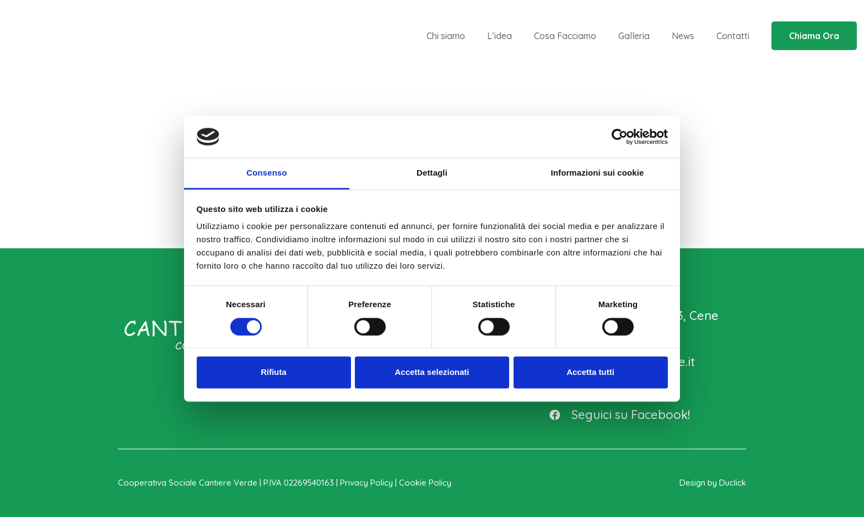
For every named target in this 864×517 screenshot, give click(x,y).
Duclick (732, 482)
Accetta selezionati (432, 372)
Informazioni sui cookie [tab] (597, 173)
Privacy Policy (366, 482)
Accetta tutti (590, 372)
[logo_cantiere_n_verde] (89, 36)
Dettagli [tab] (432, 173)
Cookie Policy (425, 482)
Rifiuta (274, 372)
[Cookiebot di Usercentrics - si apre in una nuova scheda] (619, 136)
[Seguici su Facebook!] (560, 415)
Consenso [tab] (266, 173)
